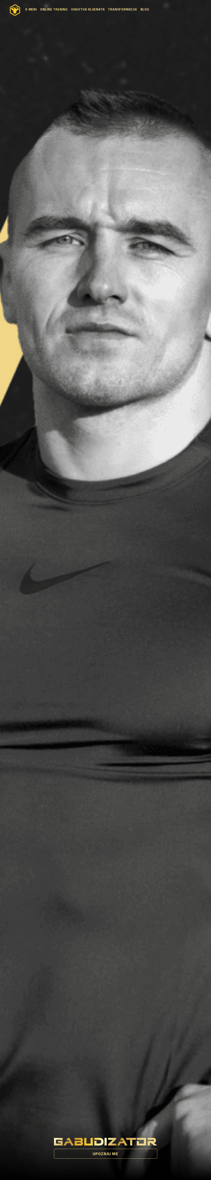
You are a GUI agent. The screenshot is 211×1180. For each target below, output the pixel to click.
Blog (145, 9)
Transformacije (122, 9)
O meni (31, 9)
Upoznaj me (105, 1153)
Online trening (54, 9)
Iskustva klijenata (88, 9)
